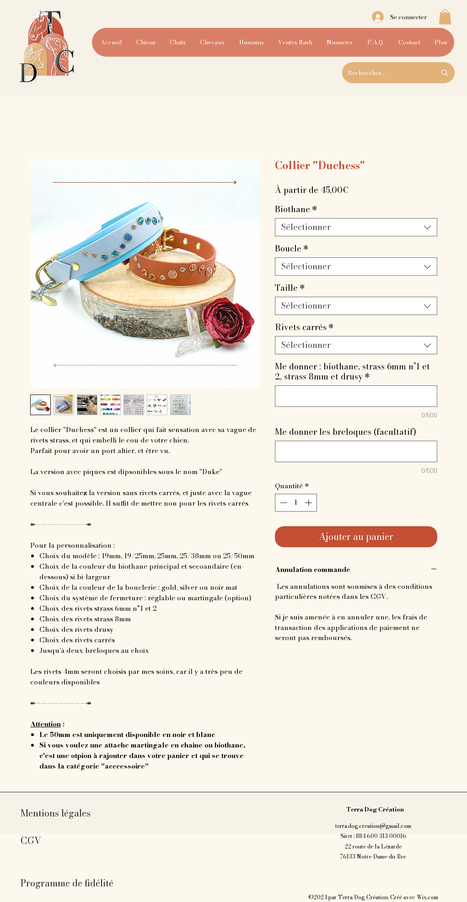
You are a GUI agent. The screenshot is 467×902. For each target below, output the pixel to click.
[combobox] (356, 227)
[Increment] (309, 502)
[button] (445, 16)
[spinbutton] (295, 502)
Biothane (296, 209)
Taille (290, 288)
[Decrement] (282, 502)
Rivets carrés (304, 327)
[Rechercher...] (385, 72)
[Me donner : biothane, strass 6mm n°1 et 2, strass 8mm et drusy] (356, 396)
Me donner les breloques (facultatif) (345, 432)
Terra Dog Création (375, 809)
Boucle (292, 249)
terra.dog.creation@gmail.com (373, 826)
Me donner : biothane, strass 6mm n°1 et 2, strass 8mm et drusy (352, 372)
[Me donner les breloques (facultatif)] (356, 451)
